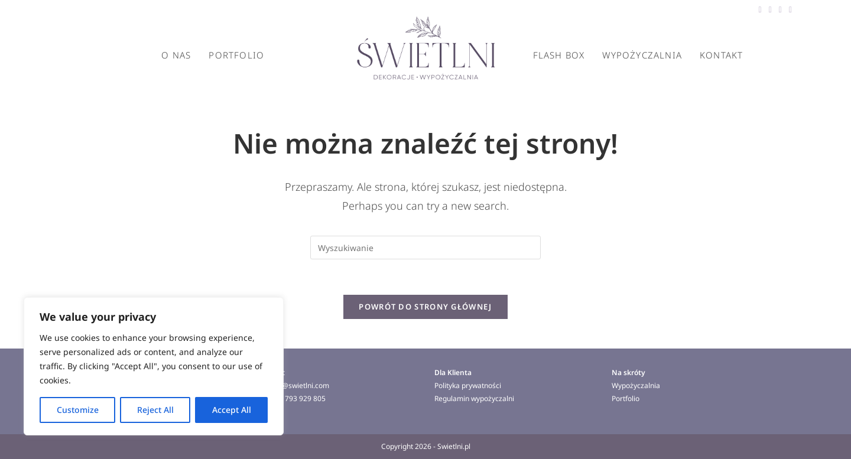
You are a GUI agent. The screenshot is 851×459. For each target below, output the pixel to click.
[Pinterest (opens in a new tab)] (780, 9)
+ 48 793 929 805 (297, 398)
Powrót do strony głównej (425, 306)
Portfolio (625, 398)
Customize (78, 409)
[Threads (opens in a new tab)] (770, 9)
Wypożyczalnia (636, 385)
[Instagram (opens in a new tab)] (788, 9)
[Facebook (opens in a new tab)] (760, 9)
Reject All (155, 409)
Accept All (231, 409)
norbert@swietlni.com (293, 385)
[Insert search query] (425, 247)
